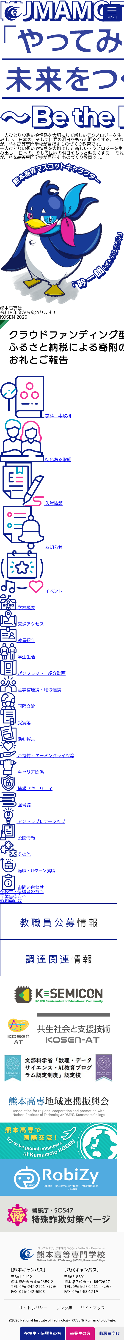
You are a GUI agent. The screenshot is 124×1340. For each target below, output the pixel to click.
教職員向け (11, 900)
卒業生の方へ (13, 896)
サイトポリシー (33, 1308)
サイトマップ (92, 1308)
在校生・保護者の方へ (22, 891)
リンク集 (64, 1308)
